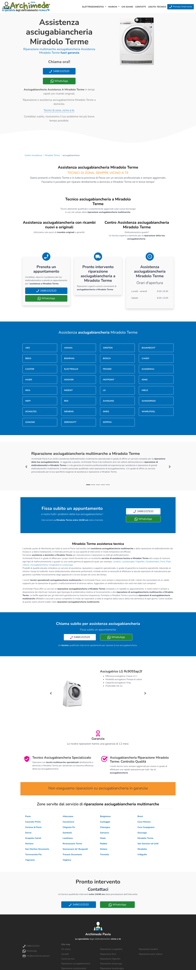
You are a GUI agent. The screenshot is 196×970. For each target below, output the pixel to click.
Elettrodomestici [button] (93, 6)
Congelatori (54, 564)
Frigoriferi (140, 561)
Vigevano (30, 859)
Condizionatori (152, 561)
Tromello (104, 854)
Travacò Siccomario (72, 854)
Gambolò (67, 832)
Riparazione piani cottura (150, 954)
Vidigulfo (142, 854)
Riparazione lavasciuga (111, 963)
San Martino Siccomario (37, 849)
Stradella (142, 849)
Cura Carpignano (145, 827)
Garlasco (104, 832)
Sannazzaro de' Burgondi (75, 849)
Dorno (28, 832)
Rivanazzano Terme (72, 843)
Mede (103, 838)
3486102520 (59, 71)
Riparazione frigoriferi (110, 958)
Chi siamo (127, 6)
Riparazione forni (108, 954)
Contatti (140, 6)
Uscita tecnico (157, 6)
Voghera (67, 859)
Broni (140, 816)
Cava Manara (144, 821)
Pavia (28, 816)
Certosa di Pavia (33, 827)
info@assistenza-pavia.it (36, 955)
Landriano (68, 838)
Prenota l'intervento (180, 6)
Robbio (103, 843)
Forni (162, 561)
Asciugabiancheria (39, 564)
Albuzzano (68, 816)
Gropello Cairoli (33, 838)
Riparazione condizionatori (73, 968)
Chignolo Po (69, 827)
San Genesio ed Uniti (148, 843)
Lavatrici (117, 561)
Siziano (103, 849)
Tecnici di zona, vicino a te (59, 110)
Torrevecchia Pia (33, 854)
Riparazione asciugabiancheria (75, 963)
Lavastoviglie (128, 561)
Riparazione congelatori (111, 949)
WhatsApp (59, 81)
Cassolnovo (68, 821)
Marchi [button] (113, 6)
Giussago (142, 832)
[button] (26, 466)
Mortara (29, 843)
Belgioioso (105, 816)
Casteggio (105, 821)
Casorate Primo (33, 821)
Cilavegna (105, 827)
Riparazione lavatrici (148, 949)
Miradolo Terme (52, 155)
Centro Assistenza (33, 155)
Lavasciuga (67, 564)
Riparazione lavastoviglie (112, 968)
